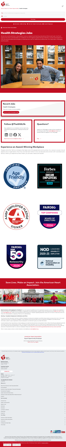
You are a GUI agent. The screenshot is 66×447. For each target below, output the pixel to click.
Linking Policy (18, 437)
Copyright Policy (41, 436)
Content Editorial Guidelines (36, 437)
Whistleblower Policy (25, 437)
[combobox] (33, 13)
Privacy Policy (23, 436)
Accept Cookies (7, 444)
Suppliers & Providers (46, 437)
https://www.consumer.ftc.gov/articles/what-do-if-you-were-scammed (45, 326)
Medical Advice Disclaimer (32, 436)
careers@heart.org (53, 131)
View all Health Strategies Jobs (11, 112)
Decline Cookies (16, 444)
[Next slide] (65, 296)
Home (2, 8)
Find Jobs (33, 19)
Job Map (23, 24)
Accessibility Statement (50, 436)
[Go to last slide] (1, 296)
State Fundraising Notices (57, 437)
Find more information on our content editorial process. (33, 352)
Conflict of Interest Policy (9, 437)
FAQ (39, 138)
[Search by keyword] (33, 13)
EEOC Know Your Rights (33, 342)
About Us (6, 8)
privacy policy (45, 443)
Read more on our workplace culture (13, 138)
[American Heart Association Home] (10, 4)
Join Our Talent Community (34, 24)
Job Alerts (16, 24)
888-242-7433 (57, 311)
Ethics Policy (58, 436)
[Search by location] (33, 16)
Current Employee (48, 24)
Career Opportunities (14, 8)
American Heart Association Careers (12, 436)
